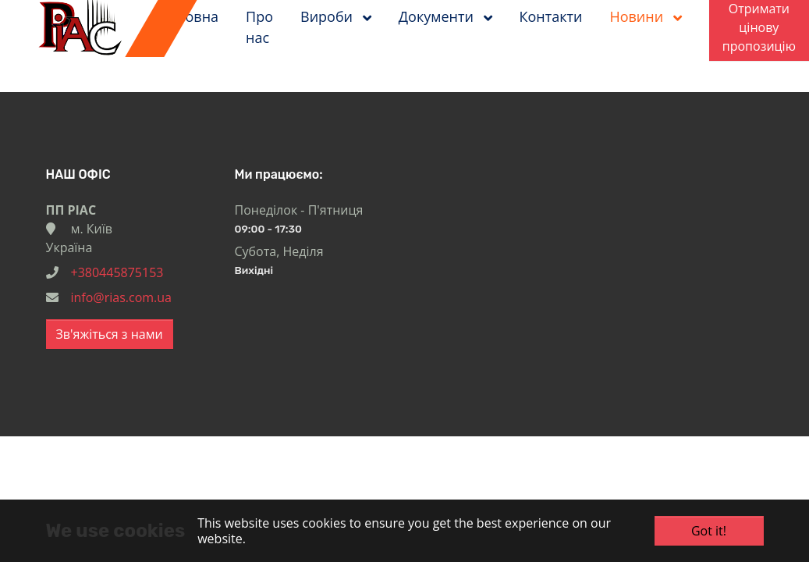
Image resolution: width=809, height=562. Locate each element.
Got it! (708, 530)
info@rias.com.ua (121, 297)
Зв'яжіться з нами (109, 334)
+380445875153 (117, 272)
